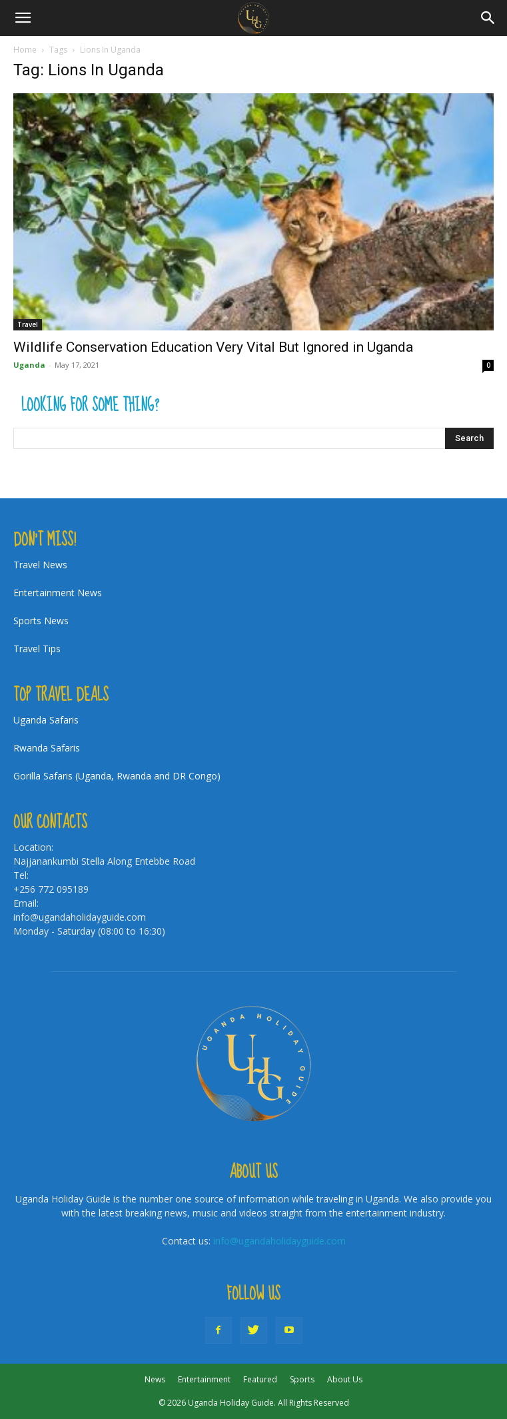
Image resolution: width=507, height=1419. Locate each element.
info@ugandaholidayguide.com (279, 1240)
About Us (344, 1379)
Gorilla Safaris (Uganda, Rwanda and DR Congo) (117, 775)
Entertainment (204, 1379)
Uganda (29, 365)
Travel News (40, 564)
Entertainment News (57, 592)
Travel (27, 324)
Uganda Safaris (46, 719)
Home (25, 49)
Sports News (41, 620)
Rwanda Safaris (46, 747)
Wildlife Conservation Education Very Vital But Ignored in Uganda (213, 347)
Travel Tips (37, 648)
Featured (260, 1379)
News (155, 1379)
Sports (302, 1379)
